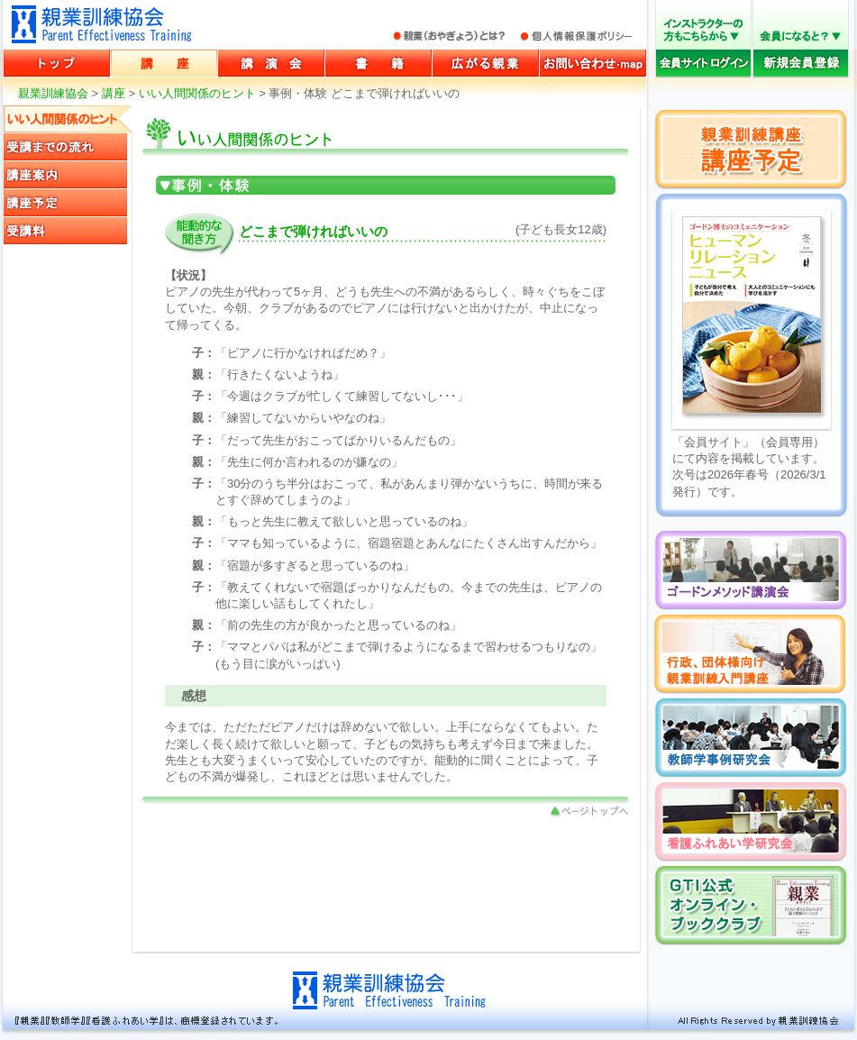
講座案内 (68, 174)
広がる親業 (486, 63)
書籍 (378, 63)
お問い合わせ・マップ (593, 63)
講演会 (271, 63)
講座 (164, 63)
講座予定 (68, 202)
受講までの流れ (68, 146)
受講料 (68, 230)
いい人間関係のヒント (197, 93)
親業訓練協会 (102, 24)
